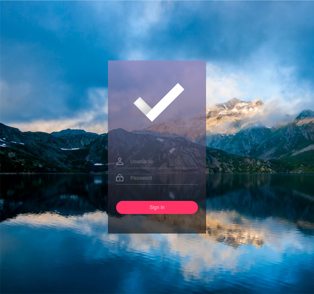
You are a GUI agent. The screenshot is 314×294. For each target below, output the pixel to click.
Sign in (157, 207)
